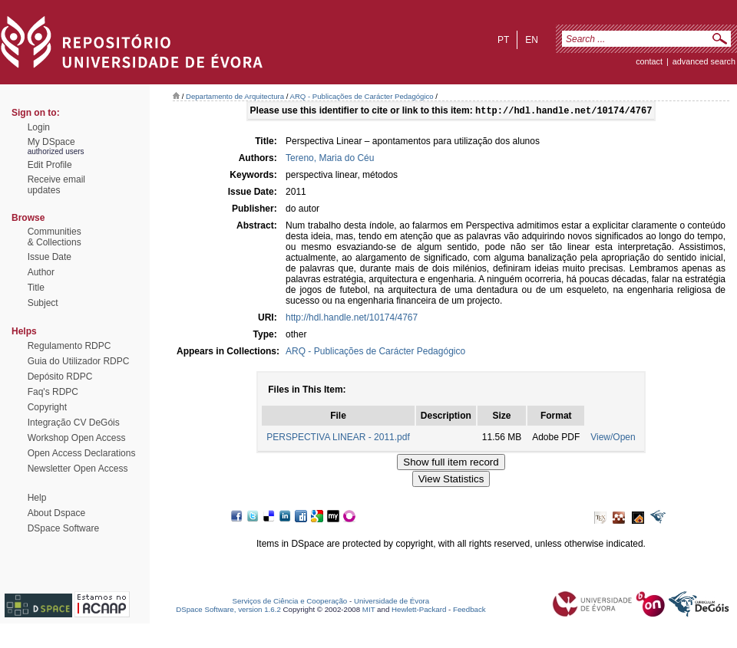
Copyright (47, 407)
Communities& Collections (54, 237)
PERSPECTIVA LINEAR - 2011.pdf (338, 438)
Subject (43, 303)
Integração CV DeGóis (74, 422)
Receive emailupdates (56, 185)
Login (39, 127)
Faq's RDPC (53, 391)
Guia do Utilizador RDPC (79, 361)
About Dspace (56, 513)
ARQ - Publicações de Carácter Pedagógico (362, 96)
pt (503, 40)
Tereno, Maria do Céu (330, 159)
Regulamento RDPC (69, 345)
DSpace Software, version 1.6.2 (228, 611)
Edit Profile (50, 165)
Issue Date (49, 257)
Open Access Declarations (82, 453)
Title (36, 287)
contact (649, 61)
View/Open (612, 438)
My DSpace (51, 142)
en (531, 40)
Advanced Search (704, 61)
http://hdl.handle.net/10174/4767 (352, 319)
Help (37, 497)
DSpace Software (63, 528)
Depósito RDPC (60, 376)
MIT (368, 611)
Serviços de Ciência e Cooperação (290, 602)
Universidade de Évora (391, 602)
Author (41, 272)
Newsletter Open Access (78, 468)
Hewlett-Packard (419, 611)
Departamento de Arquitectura (235, 96)
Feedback (469, 611)
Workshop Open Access (77, 438)
